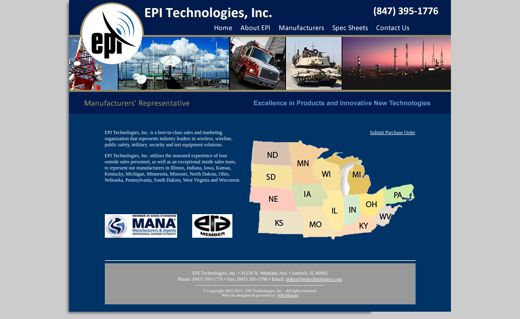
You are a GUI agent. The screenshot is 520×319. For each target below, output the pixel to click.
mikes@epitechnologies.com (314, 279)
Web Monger (288, 295)
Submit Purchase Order (393, 132)
